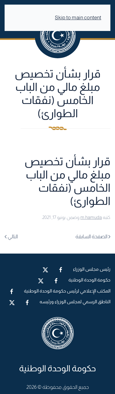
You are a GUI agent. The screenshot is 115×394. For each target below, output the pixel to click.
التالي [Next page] (11, 236)
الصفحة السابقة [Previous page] (92, 236)
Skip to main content (78, 18)
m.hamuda (91, 217)
